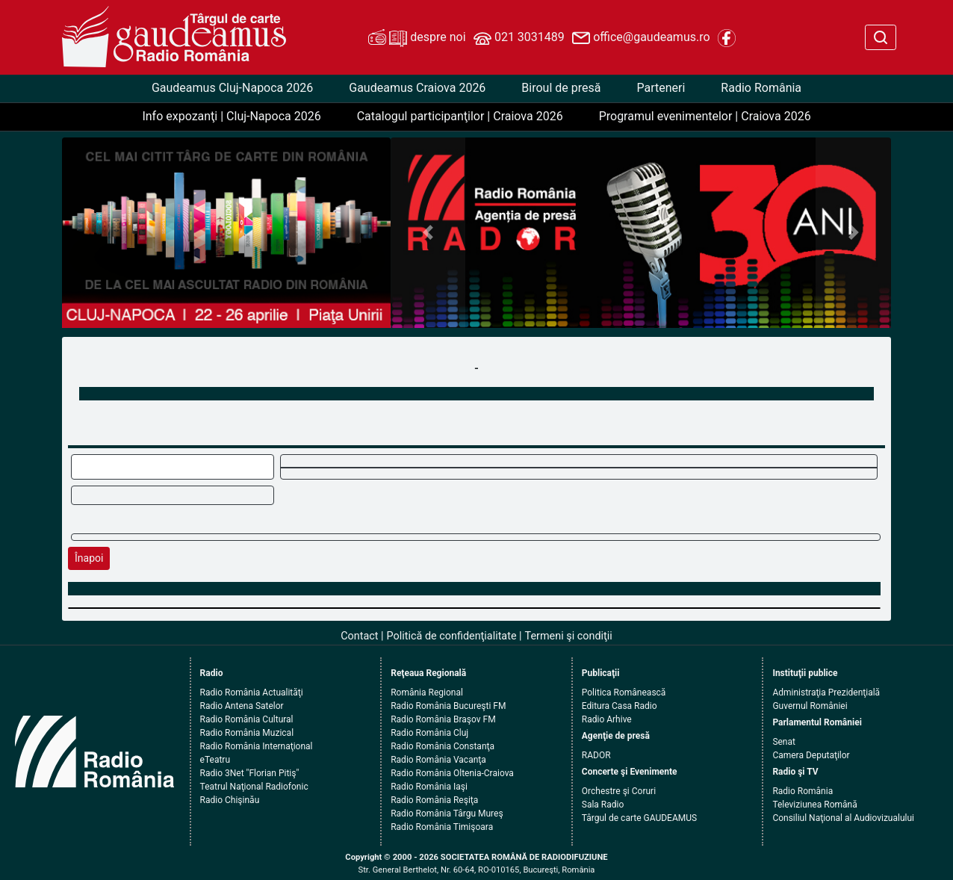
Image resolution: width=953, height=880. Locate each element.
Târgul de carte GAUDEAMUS (639, 818)
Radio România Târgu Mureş (447, 813)
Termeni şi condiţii (568, 636)
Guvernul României (809, 706)
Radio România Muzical (247, 733)
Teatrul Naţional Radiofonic (254, 786)
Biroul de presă (560, 88)
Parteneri (660, 88)
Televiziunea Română (814, 804)
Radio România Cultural (247, 719)
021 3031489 (519, 38)
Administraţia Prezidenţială (826, 692)
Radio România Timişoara (442, 827)
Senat (783, 742)
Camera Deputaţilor (810, 755)
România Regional (427, 692)
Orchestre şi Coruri (619, 791)
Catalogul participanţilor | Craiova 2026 (460, 116)
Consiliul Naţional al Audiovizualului (843, 818)
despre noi (416, 38)
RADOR (596, 755)
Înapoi (89, 558)
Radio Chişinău (230, 800)
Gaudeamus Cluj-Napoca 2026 (232, 88)
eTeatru (215, 759)
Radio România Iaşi (429, 786)
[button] (428, 232)
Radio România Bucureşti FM (448, 706)
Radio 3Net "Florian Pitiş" (249, 773)
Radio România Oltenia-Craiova (452, 773)
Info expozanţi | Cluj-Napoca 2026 (231, 116)
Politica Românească (624, 692)
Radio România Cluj (429, 733)
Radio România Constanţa (442, 746)
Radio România (761, 88)
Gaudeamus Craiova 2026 (417, 88)
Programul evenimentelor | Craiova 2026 (705, 116)
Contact (359, 636)
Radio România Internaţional (256, 746)
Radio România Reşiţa (434, 800)
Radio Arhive (607, 719)
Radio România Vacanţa (438, 759)
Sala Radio (603, 804)
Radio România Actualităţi (251, 692)
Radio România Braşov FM (443, 719)
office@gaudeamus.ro (641, 38)
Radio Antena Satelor (242, 706)
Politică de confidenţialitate (452, 636)
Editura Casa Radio (619, 706)
